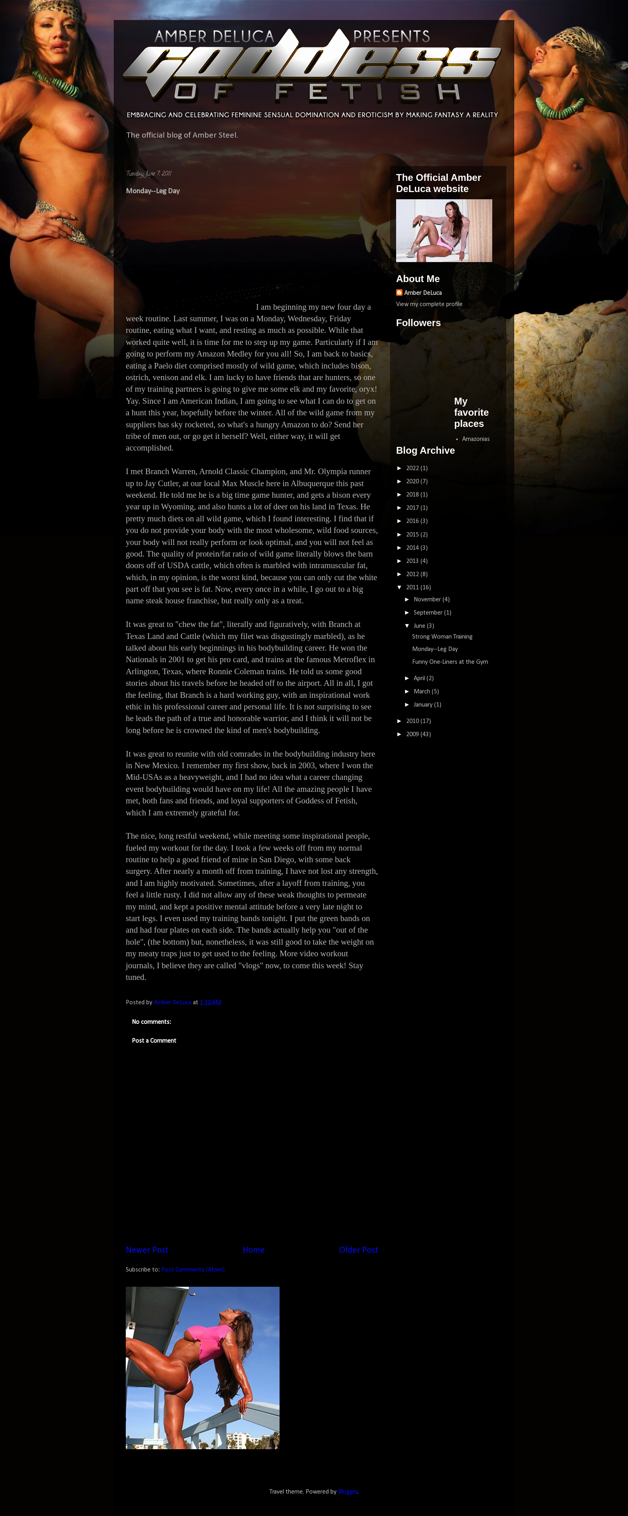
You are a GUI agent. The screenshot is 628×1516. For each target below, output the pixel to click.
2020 (413, 482)
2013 (413, 561)
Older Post (358, 1250)
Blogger (348, 1492)
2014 (413, 548)
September (429, 613)
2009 (413, 734)
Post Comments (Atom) (193, 1270)
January (424, 705)
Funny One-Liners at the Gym (450, 662)
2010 (413, 721)
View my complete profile (429, 304)
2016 (413, 521)
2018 (413, 495)
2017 (413, 508)
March (423, 692)
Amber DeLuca (423, 293)
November (428, 600)
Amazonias (476, 439)
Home (254, 1250)
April (420, 678)
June (420, 626)
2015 (413, 535)
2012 (413, 574)
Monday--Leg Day (435, 649)
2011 (413, 588)
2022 (413, 468)
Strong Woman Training (442, 637)
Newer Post (147, 1250)
